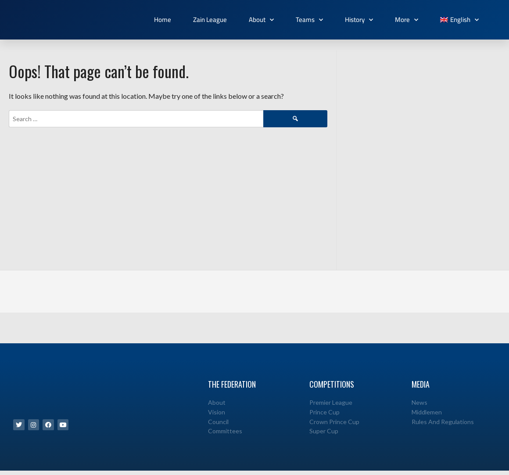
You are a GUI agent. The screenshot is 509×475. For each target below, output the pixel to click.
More (406, 20)
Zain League (210, 19)
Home (162, 19)
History (359, 20)
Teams (309, 20)
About (261, 20)
